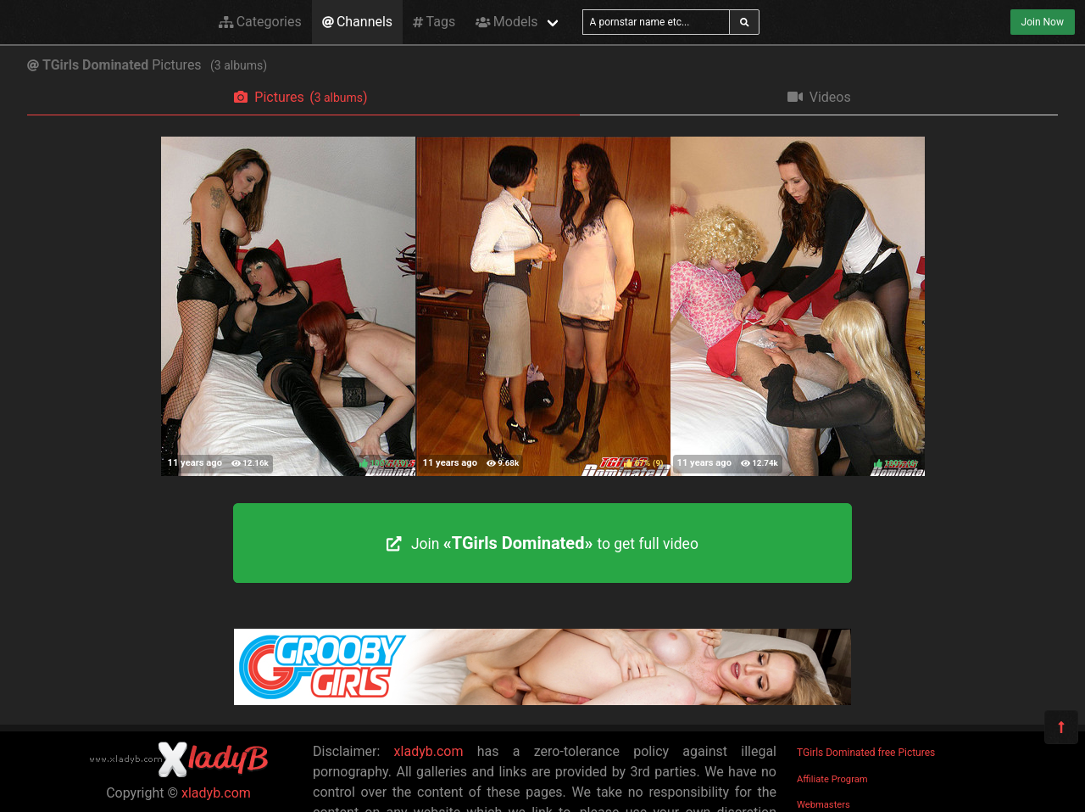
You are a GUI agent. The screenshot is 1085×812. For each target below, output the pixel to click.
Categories (260, 22)
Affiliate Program (832, 779)
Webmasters (823, 804)
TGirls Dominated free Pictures (866, 753)
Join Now (1042, 22)
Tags (434, 22)
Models (506, 22)
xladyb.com (216, 793)
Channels (357, 22)
